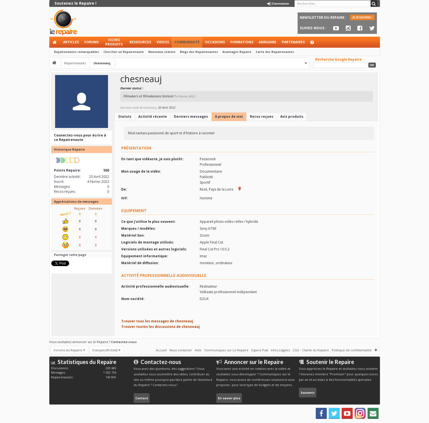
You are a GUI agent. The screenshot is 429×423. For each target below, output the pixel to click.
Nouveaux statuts (162, 52)
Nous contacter (180, 350)
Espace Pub (259, 350)
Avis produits (291, 116)
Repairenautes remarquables (76, 52)
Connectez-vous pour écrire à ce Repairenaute (80, 137)
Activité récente (152, 116)
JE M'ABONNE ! (362, 17)
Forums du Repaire (68, 350)
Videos (163, 42)
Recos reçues (261, 116)
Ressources (140, 42)
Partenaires (293, 42)
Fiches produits (114, 42)
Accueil (54, 42)
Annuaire (267, 42)
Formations (241, 42)
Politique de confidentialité (352, 350)
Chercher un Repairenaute (123, 52)
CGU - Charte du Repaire (311, 350)
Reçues (79, 208)
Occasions (215, 42)
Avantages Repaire (236, 52)
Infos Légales (280, 350)
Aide (198, 350)
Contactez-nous (124, 342)
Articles (71, 42)
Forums (91, 42)
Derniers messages (191, 116)
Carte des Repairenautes (275, 52)
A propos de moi (229, 116)
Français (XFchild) (104, 350)
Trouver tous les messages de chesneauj (157, 321)
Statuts (124, 116)
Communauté (186, 42)
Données (95, 208)
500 (106, 170)
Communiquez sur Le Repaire (226, 350)
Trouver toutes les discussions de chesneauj (160, 326)
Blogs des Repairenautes (199, 52)
